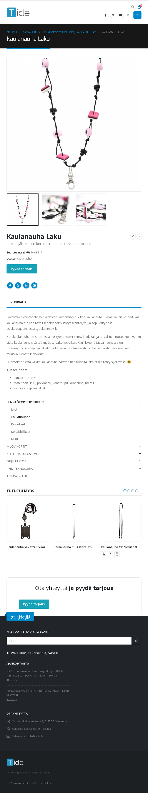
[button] (133, 7)
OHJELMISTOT (16, 461)
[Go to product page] (26, 521)
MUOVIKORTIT (17, 446)
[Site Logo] (18, 12)
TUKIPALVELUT (17, 476)
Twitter (18, 285)
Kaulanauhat (24, 258)
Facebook (10, 285)
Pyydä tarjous (22, 269)
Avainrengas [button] (103, 554)
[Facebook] (106, 15)
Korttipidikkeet (20, 432)
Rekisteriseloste (43, 783)
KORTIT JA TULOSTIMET (23, 454)
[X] (113, 15)
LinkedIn (26, 285)
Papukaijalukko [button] (117, 554)
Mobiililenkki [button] (110, 554)
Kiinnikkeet (18, 424)
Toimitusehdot (19, 783)
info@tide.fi (35, 736)
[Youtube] (121, 15)
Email (34, 285)
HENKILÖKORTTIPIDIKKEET (25, 402)
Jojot (14, 409)
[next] (139, 236)
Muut (14, 439)
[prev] (133, 236)
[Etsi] (136, 641)
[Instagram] (128, 15)
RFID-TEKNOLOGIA (20, 468)
